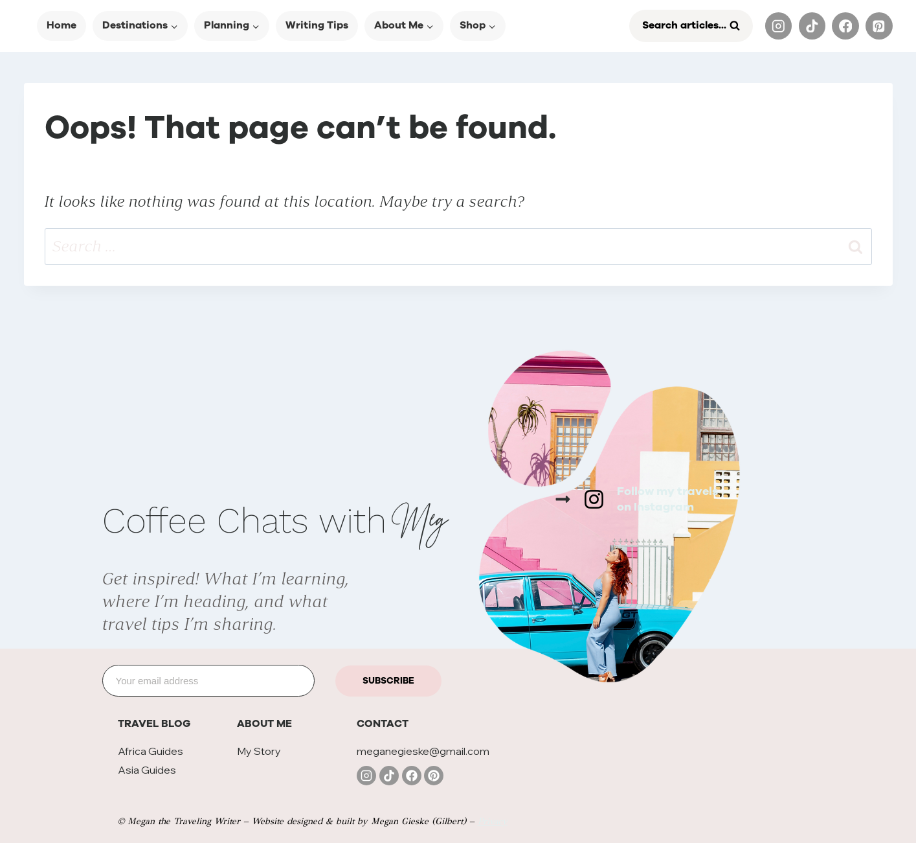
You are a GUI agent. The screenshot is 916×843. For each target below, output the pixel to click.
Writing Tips (316, 25)
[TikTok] (812, 25)
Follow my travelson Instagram (667, 498)
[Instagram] (778, 25)
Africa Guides (150, 751)
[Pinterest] (879, 25)
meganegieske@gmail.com (423, 751)
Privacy (493, 821)
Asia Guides (147, 769)
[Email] (208, 681)
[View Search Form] (691, 26)
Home (61, 25)
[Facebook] (845, 25)
